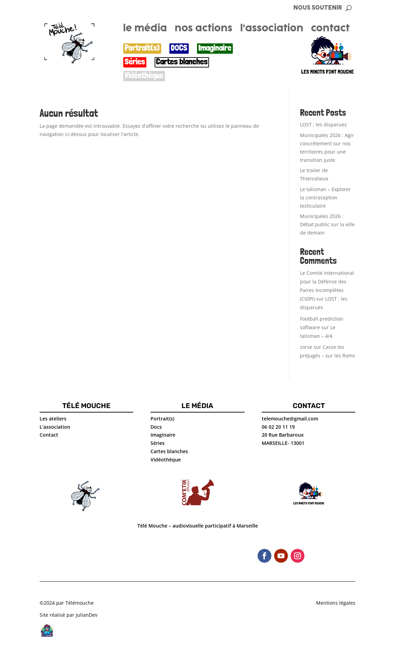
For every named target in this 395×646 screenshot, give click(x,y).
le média (145, 29)
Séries (135, 61)
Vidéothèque (144, 75)
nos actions (203, 29)
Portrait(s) (142, 48)
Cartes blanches (182, 61)
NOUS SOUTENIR (317, 8)
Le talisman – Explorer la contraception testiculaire (325, 197)
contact (330, 29)
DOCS (179, 48)
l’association (271, 29)
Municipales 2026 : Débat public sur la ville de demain (327, 224)
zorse (306, 347)
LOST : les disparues (323, 124)
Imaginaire (214, 48)
